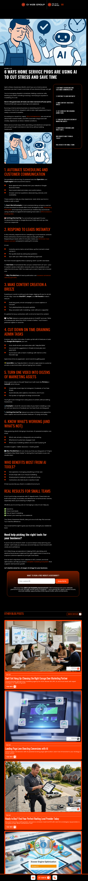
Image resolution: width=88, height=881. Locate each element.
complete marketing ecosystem (38, 562)
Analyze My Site (62, 581)
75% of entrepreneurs (33, 116)
